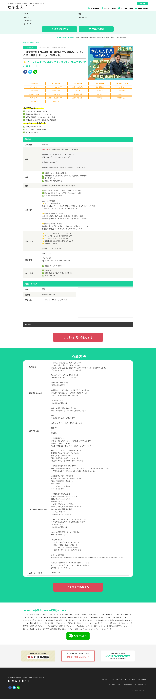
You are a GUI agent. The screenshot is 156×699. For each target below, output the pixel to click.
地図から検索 (96, 28)
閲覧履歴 (142, 4)
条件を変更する (59, 28)
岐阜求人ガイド (61, 37)
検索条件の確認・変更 (31, 43)
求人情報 (70, 37)
